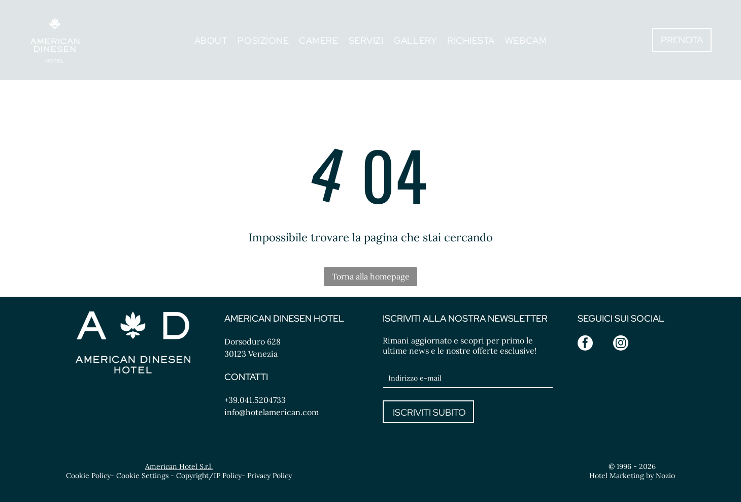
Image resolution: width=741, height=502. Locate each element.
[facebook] (585, 344)
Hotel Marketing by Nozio (632, 475)
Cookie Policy (88, 475)
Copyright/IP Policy (209, 475)
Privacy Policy (269, 475)
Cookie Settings (142, 475)
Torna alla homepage (371, 276)
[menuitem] (211, 40)
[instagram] (620, 344)
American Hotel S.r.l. (179, 466)
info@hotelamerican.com (271, 412)
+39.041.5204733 (255, 400)
